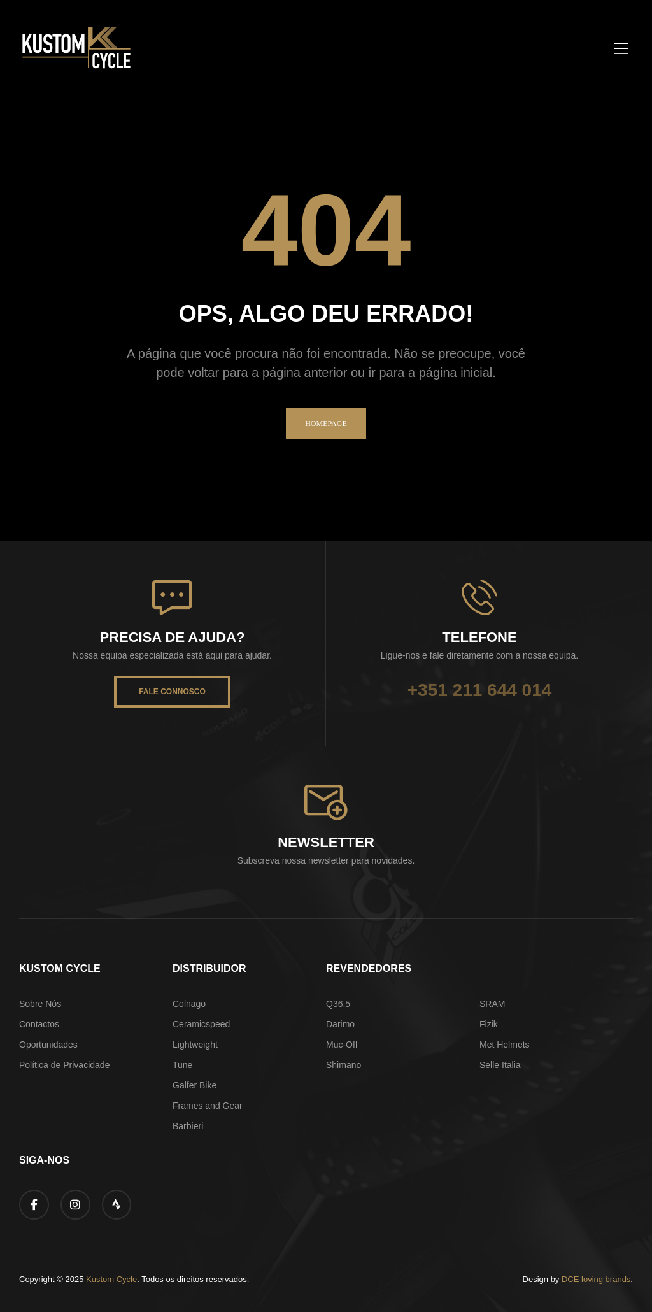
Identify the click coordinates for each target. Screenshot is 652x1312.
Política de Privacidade (64, 1065)
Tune (182, 1065)
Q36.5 (338, 1004)
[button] (621, 47)
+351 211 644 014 (480, 690)
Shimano (343, 1065)
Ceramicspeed (201, 1024)
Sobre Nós (40, 1004)
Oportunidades (48, 1044)
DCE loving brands (596, 1279)
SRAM (492, 1004)
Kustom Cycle (111, 1279)
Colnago (189, 1004)
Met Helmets (504, 1044)
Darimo (340, 1024)
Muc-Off (342, 1044)
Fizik (488, 1024)
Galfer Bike (194, 1085)
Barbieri (188, 1126)
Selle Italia (500, 1065)
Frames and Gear (208, 1106)
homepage (326, 423)
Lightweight (195, 1044)
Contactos (39, 1024)
